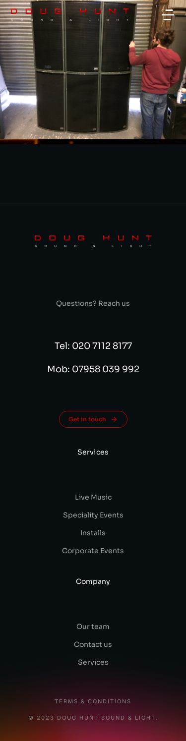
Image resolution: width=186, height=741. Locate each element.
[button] (168, 15)
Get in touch (93, 419)
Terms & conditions (93, 701)
